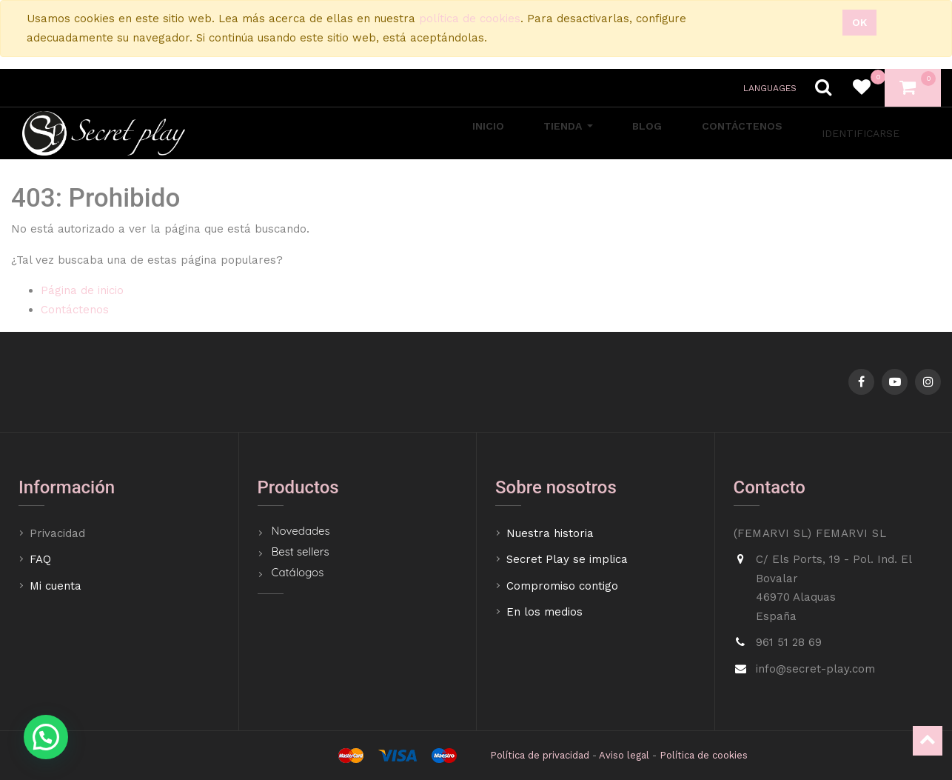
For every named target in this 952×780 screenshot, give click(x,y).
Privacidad (59, 533)
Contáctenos (75, 309)
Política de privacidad (539, 755)
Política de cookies (704, 755)
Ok (859, 22)
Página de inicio (82, 290)
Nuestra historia (550, 533)
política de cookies (469, 18)
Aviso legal (624, 755)
